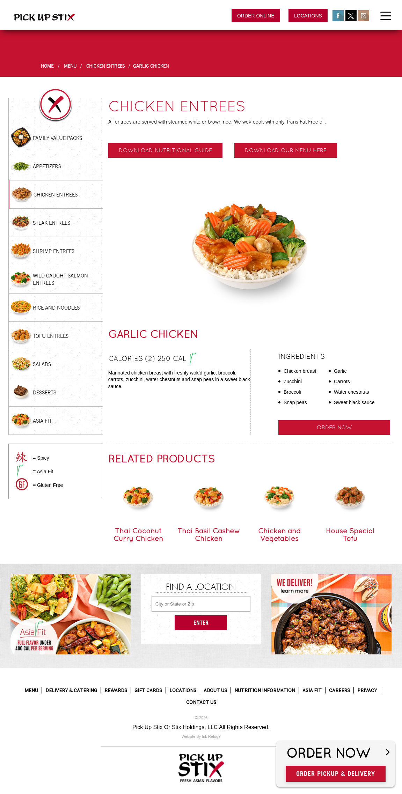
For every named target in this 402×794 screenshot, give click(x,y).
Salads (42, 364)
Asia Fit (42, 421)
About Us (215, 690)
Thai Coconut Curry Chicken (138, 534)
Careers (339, 690)
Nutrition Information (264, 690)
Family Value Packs (57, 138)
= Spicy (41, 458)
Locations (308, 15)
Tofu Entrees (50, 336)
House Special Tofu (350, 534)
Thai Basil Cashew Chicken (208, 534)
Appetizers (47, 166)
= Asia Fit (43, 471)
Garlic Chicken (151, 66)
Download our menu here (286, 150)
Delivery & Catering (71, 690)
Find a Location (201, 587)
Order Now (334, 427)
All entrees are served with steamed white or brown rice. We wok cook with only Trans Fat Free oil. (217, 122)
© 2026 (201, 717)
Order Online (256, 15)
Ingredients (301, 356)
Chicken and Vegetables (279, 534)
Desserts (44, 392)
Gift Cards (148, 690)
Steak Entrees (51, 223)
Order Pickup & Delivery (335, 773)
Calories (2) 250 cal (152, 359)
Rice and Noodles (56, 308)
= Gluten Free (48, 485)
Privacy (367, 690)
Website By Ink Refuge (201, 736)
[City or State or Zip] (201, 604)
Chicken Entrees (105, 66)
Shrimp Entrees (53, 251)
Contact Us (201, 702)
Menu (70, 66)
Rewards (115, 690)
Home (47, 66)
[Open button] (387, 752)
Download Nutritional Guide (165, 150)
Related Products (161, 459)
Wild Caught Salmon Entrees (60, 279)
